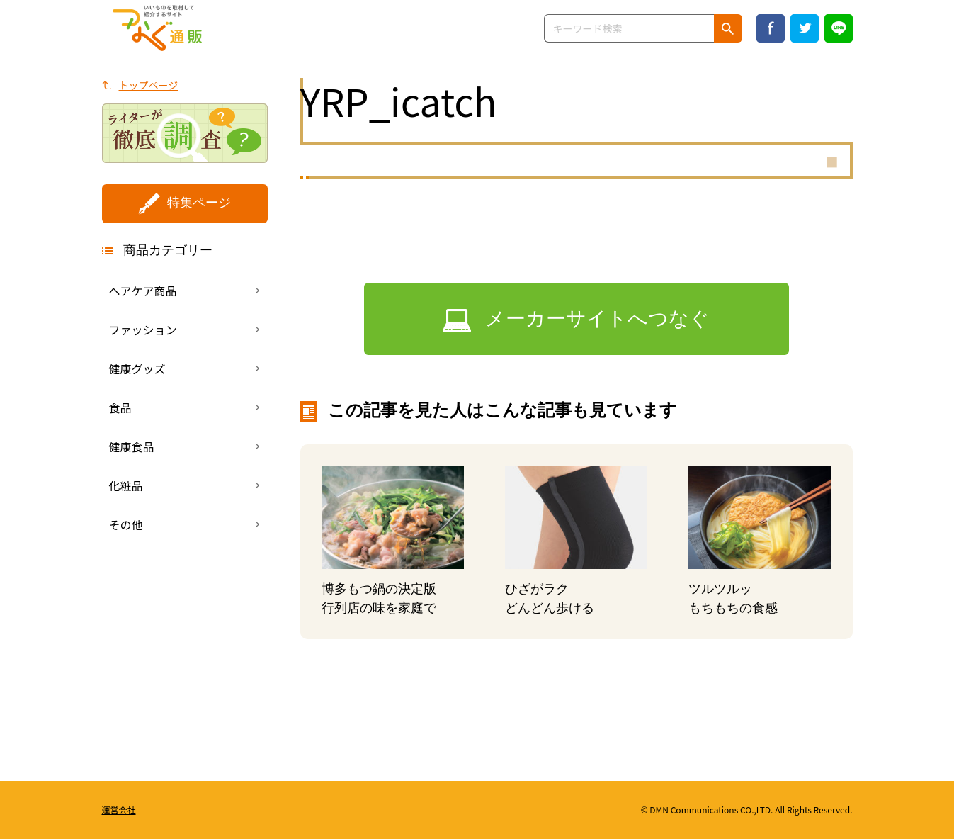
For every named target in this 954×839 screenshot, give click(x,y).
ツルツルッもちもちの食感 (733, 598)
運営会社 (119, 810)
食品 (120, 407)
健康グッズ (137, 368)
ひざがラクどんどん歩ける (549, 598)
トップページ (148, 85)
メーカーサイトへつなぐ (597, 319)
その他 (126, 524)
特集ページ (199, 203)
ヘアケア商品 (143, 290)
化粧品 (126, 485)
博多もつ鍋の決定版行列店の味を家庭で (379, 598)
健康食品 (131, 446)
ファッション (143, 329)
